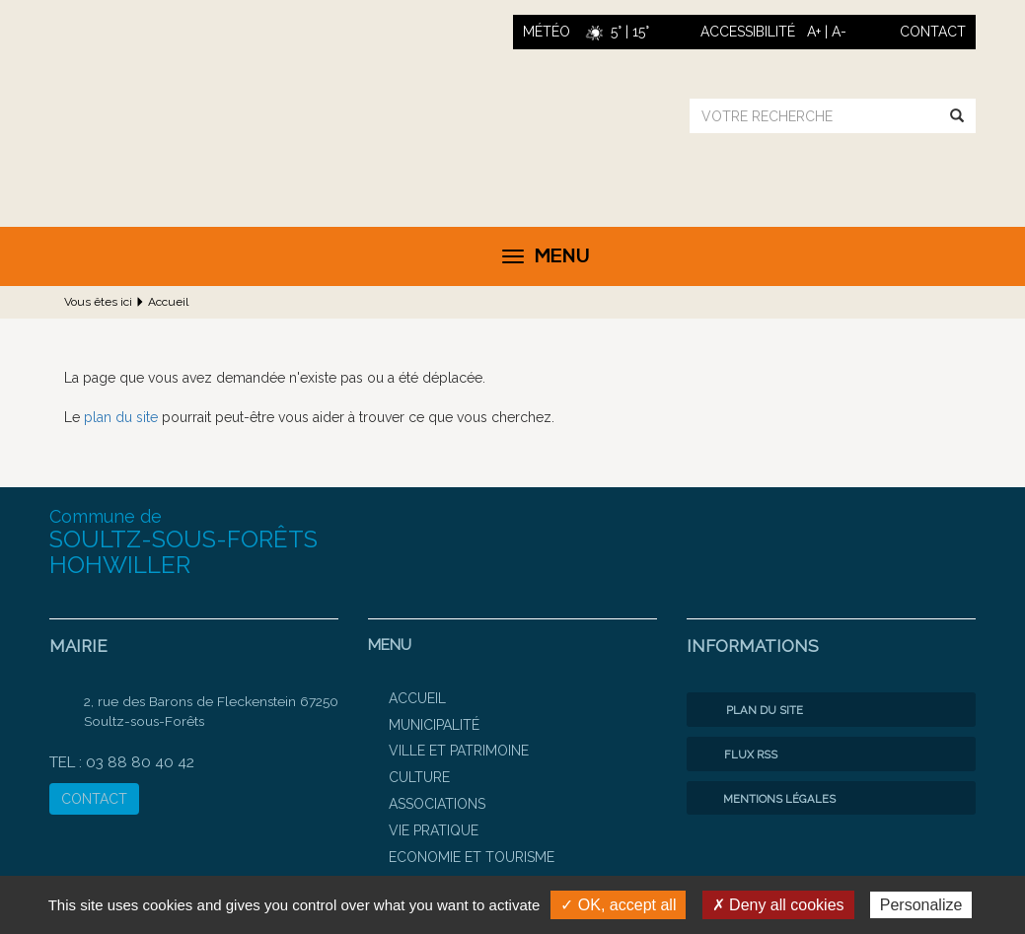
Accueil (168, 302)
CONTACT (94, 799)
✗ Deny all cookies (778, 905)
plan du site (121, 417)
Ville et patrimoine (459, 750)
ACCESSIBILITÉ (747, 31)
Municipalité (434, 725)
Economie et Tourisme (471, 857)
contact (933, 31)
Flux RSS (736, 754)
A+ (814, 31)
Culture (419, 777)
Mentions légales (766, 799)
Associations (437, 804)
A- (839, 31)
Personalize (921, 905)
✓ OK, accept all (618, 905)
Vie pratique (433, 830)
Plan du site (749, 710)
